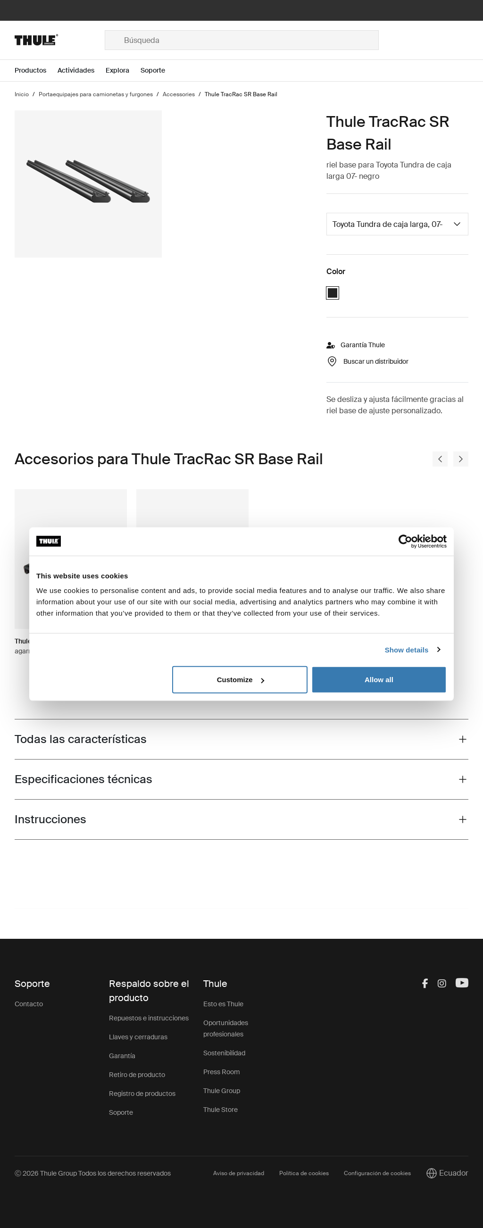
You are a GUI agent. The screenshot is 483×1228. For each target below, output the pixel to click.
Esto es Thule (223, 1004)
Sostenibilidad (224, 1053)
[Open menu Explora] (123, 70)
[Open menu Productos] (36, 70)
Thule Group (221, 1090)
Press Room (221, 1072)
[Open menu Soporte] (158, 70)
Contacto (29, 1004)
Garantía (122, 1056)
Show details (407, 649)
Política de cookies (304, 1173)
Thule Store (220, 1109)
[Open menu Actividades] (82, 70)
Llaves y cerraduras (138, 1037)
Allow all (379, 680)
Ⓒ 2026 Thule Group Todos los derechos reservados (93, 1173)
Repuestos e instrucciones (149, 1018)
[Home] (60, 40)
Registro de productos (142, 1093)
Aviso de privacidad (238, 1173)
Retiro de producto (137, 1074)
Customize (240, 680)
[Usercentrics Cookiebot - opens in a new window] (405, 541)
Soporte (121, 1112)
